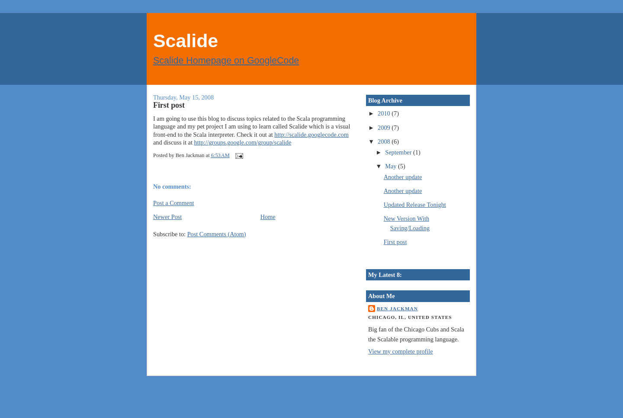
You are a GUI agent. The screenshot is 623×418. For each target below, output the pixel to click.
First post (169, 105)
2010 (385, 113)
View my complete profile (400, 351)
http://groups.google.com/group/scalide (243, 142)
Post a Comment (173, 202)
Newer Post (167, 216)
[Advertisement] (104, 400)
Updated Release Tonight (415, 204)
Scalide (185, 40)
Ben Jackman (397, 308)
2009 (385, 127)
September (399, 152)
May (391, 166)
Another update (403, 177)
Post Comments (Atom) (216, 234)
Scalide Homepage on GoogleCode (226, 60)
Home (268, 216)
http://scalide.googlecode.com (311, 134)
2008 (385, 141)
